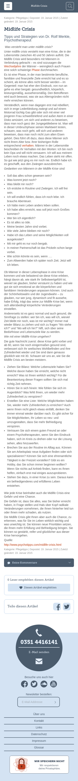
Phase (36, 70)
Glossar (39, 747)
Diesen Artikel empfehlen (40, 587)
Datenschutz (39, 734)
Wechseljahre (12, 66)
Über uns (39, 714)
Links (39, 727)
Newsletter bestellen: (39, 694)
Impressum (39, 740)
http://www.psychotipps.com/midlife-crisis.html (32, 544)
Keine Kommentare (24, 562)
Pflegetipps (22, 18)
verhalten (28, 145)
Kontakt (39, 720)
